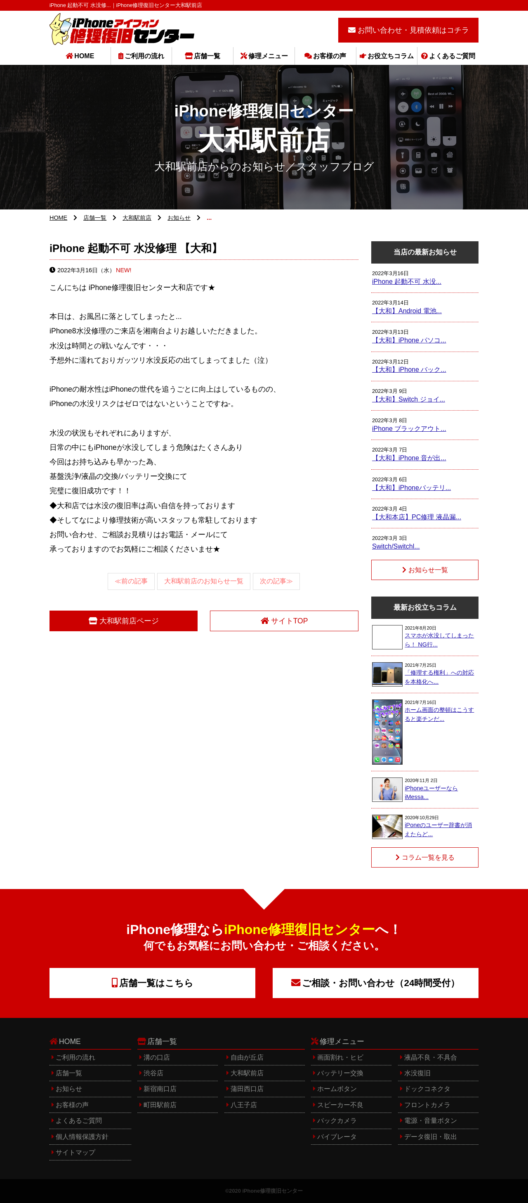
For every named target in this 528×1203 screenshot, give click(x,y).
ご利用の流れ (144, 55)
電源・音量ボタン (430, 1120)
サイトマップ (75, 1152)
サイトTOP (289, 621)
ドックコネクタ (427, 1088)
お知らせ (179, 217)
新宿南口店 (160, 1088)
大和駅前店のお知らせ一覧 (203, 581)
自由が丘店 (247, 1057)
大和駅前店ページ (129, 621)
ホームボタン (337, 1088)
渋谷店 (153, 1073)
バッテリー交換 (340, 1073)
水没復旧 (417, 1073)
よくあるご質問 (452, 55)
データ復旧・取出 (430, 1136)
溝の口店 (157, 1057)
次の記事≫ (276, 581)
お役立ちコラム (391, 55)
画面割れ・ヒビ (340, 1057)
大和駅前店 (137, 217)
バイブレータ (337, 1136)
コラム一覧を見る (428, 857)
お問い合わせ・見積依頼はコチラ (413, 30)
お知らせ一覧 (428, 569)
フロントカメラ (427, 1104)
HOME (84, 55)
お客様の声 (329, 55)
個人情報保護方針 (82, 1136)
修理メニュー (268, 55)
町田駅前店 (160, 1104)
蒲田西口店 (247, 1088)
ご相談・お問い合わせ (381, 983)
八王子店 (244, 1104)
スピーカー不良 (340, 1104)
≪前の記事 (131, 581)
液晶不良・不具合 (430, 1057)
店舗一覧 (207, 55)
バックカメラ (337, 1120)
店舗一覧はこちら (156, 983)
